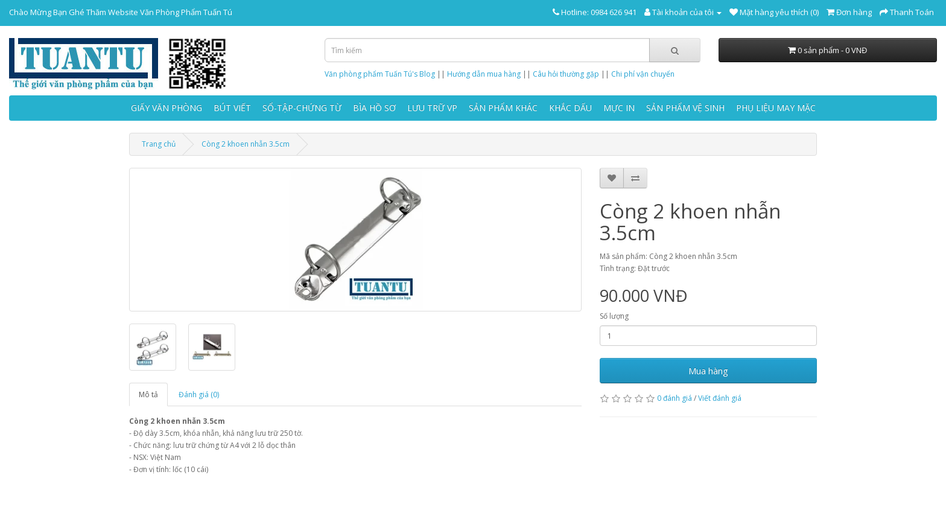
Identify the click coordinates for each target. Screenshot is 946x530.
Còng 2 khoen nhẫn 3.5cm (246, 144)
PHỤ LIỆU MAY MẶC (776, 107)
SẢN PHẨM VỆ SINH (685, 107)
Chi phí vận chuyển (643, 74)
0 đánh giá (674, 398)
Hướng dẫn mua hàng (484, 74)
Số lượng (614, 316)
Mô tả (148, 394)
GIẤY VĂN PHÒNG (166, 107)
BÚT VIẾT (232, 107)
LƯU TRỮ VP (432, 107)
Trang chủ (159, 144)
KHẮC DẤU (570, 107)
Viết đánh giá (719, 398)
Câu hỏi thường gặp (566, 74)
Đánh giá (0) (199, 394)
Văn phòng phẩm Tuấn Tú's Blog (380, 74)
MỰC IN (619, 107)
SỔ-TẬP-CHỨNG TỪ (301, 107)
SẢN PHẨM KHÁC (503, 107)
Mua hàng (708, 371)
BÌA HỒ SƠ (374, 107)
